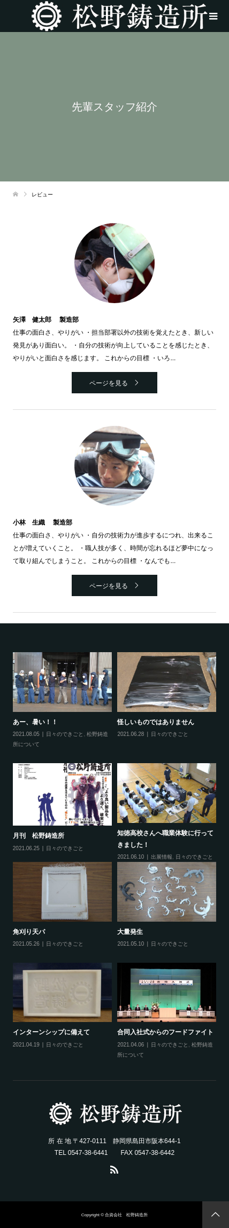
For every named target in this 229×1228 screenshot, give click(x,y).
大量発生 (130, 932)
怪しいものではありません (155, 722)
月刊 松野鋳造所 (38, 835)
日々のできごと (64, 734)
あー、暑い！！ (35, 722)
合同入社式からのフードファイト (165, 1032)
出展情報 (161, 857)
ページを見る (108, 383)
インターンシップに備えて (51, 1032)
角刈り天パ (29, 932)
